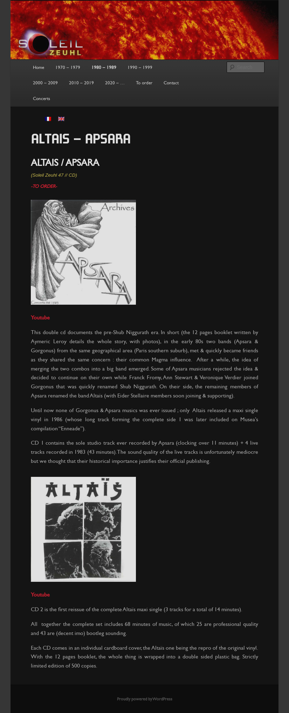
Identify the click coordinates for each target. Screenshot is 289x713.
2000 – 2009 (45, 83)
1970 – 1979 (67, 67)
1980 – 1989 (103, 67)
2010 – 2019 (81, 83)
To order (144, 83)
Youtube (40, 317)
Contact (171, 83)
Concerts (41, 98)
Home (38, 67)
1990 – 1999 (140, 67)
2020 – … (115, 83)
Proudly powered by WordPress (144, 699)
